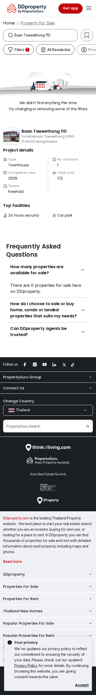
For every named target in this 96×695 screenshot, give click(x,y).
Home (9, 23)
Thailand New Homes (48, 611)
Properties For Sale (48, 586)
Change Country (18, 401)
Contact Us (48, 388)
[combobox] (45, 35)
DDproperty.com (16, 518)
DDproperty (48, 574)
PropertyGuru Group (48, 377)
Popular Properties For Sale (48, 623)
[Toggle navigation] (89, 8)
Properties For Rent (48, 599)
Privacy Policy (26, 665)
